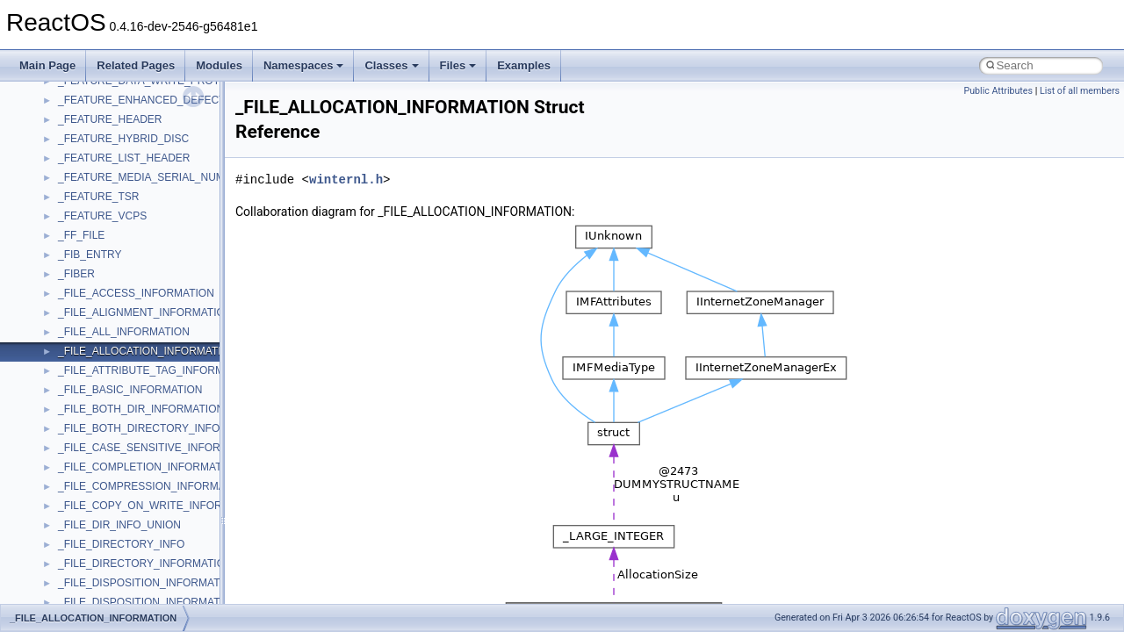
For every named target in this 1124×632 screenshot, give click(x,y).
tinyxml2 (77, 546)
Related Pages (136, 65)
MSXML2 (79, 198)
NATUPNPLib (89, 237)
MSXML (77, 179)
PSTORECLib (90, 314)
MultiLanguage (92, 218)
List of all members (1080, 91)
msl (66, 140)
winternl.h (346, 179)
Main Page (47, 65)
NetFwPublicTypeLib (106, 256)
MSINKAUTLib (92, 121)
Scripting (78, 372)
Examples (524, 65)
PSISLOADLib (91, 295)
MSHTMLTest (89, 102)
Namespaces (303, 65)
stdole (72, 469)
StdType (77, 488)
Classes (391, 65)
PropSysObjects (95, 275)
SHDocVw (82, 391)
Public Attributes (998, 91)
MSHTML (80, 82)
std (65, 449)
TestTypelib (84, 527)
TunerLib (78, 584)
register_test (87, 353)
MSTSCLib (83, 160)
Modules (219, 65)
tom (67, 565)
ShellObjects (87, 430)
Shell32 (75, 411)
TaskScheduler (92, 507)
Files (458, 65)
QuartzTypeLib (92, 333)
